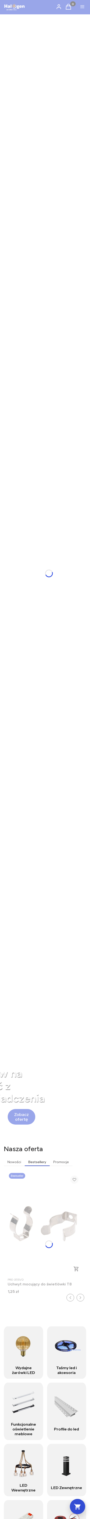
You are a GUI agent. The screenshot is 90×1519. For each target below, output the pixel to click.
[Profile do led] (66, 1411)
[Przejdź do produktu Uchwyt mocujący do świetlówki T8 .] (45, 1223)
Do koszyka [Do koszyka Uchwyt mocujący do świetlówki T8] (76, 1269)
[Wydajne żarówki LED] (23, 1352)
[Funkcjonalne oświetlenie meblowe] (23, 1411)
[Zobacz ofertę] (21, 1117)
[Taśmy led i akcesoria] (66, 1352)
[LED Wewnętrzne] (23, 1470)
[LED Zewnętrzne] (66, 1470)
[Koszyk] (77, 1506)
